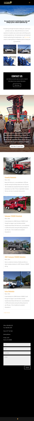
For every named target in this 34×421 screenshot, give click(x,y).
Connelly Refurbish (10, 177)
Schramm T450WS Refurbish (13, 216)
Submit (27, 367)
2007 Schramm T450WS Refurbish (15, 257)
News (6, 180)
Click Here (27, 37)
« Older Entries (6, 312)
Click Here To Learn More (17, 146)
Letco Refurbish (9, 291)
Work (9, 180)
